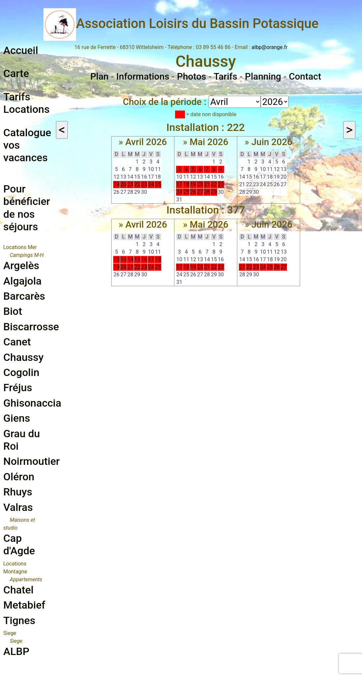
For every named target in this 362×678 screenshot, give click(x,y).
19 (116, 184)
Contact (305, 76)
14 (130, 259)
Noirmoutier (31, 461)
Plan (99, 76)
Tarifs (225, 76)
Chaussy (23, 357)
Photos (191, 76)
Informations (142, 76)
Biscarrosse (31, 326)
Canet (17, 342)
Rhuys (17, 492)
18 (186, 184)
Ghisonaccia (32, 403)
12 (116, 259)
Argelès (21, 265)
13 (123, 259)
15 (137, 259)
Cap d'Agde (19, 544)
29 (214, 192)
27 (200, 192)
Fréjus (17, 387)
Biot (12, 311)
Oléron (18, 476)
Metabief (24, 605)
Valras (18, 507)
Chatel (18, 590)
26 (193, 192)
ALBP (16, 651)
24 (151, 184)
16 (144, 259)
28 (207, 192)
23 (144, 184)
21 (130, 184)
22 (137, 184)
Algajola (22, 281)
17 (179, 184)
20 (123, 184)
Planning (263, 76)
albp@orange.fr (270, 47)
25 (158, 184)
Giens (16, 418)
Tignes (19, 620)
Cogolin (21, 372)
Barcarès (24, 296)
